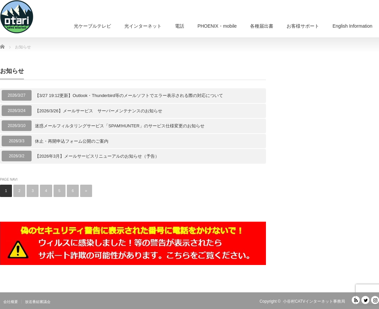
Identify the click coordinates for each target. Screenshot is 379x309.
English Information (352, 26)
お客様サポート (303, 26)
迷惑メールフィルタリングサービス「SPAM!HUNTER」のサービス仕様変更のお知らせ (119, 125)
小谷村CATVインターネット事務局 (314, 301)
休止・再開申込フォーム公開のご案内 (71, 141)
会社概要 (10, 302)
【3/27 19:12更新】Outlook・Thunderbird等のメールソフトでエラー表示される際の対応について (129, 95)
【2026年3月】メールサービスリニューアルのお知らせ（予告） (97, 156)
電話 (179, 26)
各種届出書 (261, 26)
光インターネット (143, 26)
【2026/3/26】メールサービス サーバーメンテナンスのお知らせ (98, 110)
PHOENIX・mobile (217, 26)
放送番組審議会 (38, 302)
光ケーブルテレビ (92, 26)
